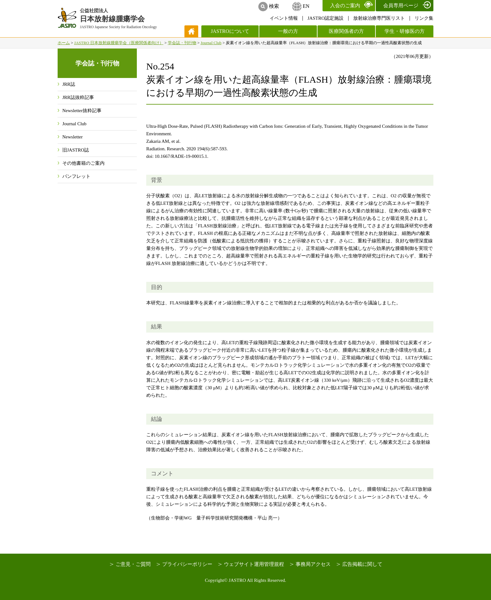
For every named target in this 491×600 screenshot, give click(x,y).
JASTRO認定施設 (326, 18)
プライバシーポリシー (187, 564)
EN (306, 6)
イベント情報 (284, 18)
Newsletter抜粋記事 (81, 110)
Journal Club (210, 42)
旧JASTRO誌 (75, 150)
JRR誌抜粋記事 (78, 97)
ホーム (64, 42)
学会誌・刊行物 (182, 42)
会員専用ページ (400, 5)
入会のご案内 (345, 5)
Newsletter (72, 136)
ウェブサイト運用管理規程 (254, 564)
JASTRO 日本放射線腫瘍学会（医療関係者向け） (118, 42)
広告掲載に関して (362, 564)
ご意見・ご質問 (133, 564)
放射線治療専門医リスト (379, 18)
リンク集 (424, 18)
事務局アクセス (313, 564)
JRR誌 (68, 84)
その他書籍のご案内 (83, 163)
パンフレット (76, 176)
